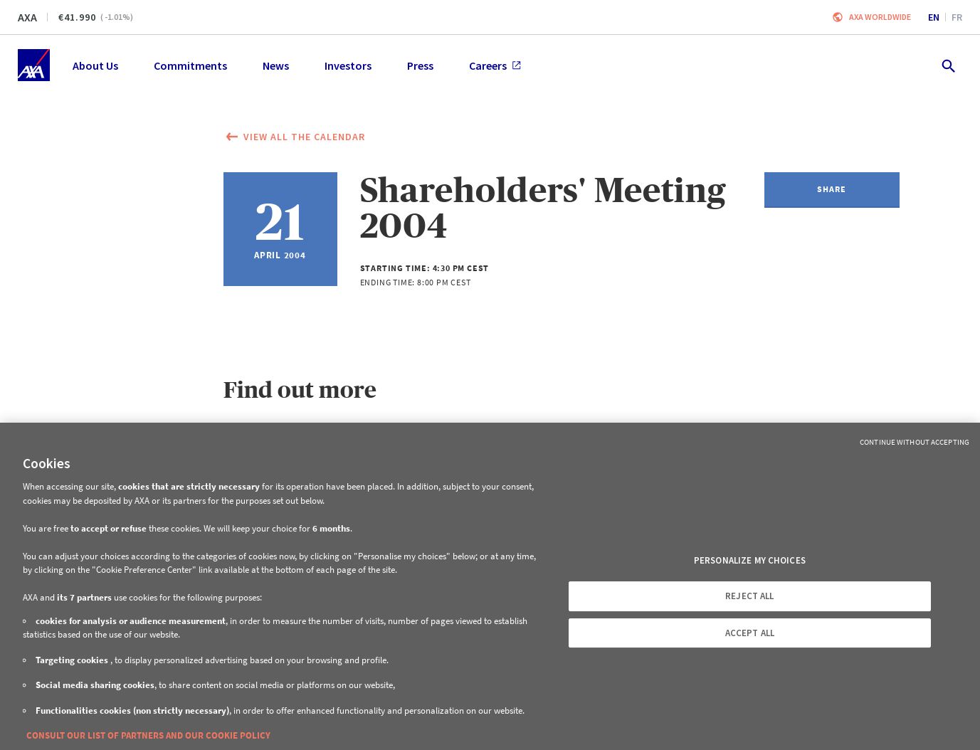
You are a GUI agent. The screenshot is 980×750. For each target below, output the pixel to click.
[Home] (34, 65)
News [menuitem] (276, 65)
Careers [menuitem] (495, 65)
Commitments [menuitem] (190, 65)
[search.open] (947, 65)
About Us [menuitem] (95, 65)
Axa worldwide (880, 16)
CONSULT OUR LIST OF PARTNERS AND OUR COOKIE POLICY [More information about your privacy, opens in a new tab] (148, 735)
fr (957, 17)
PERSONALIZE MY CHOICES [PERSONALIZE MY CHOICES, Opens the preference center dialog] (750, 560)
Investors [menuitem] (348, 65)
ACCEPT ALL (749, 633)
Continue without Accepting (914, 442)
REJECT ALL (749, 596)
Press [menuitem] (420, 65)
